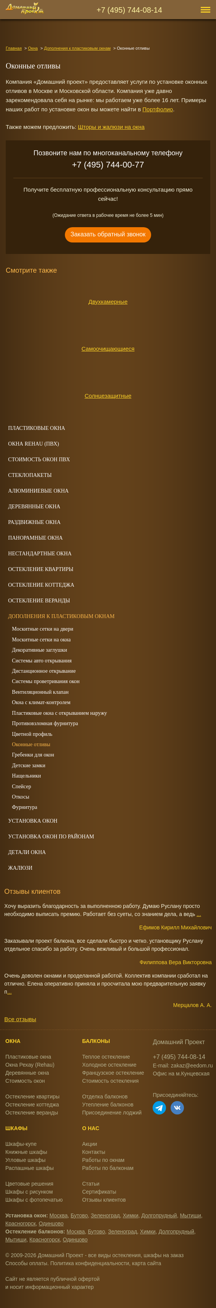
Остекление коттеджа (41, 585)
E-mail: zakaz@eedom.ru (183, 1065)
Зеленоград (105, 1215)
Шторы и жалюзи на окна (111, 127)
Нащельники (26, 776)
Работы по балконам (108, 1168)
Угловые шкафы (25, 1160)
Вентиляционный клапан (40, 692)
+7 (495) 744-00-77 (108, 164)
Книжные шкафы (26, 1152)
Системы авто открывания (41, 661)
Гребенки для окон (33, 755)
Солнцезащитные (108, 395)
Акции (89, 1144)
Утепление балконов (107, 1104)
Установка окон (32, 821)
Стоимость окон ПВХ (39, 459)
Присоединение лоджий (112, 1113)
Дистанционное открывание (44, 671)
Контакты (93, 1152)
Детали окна (27, 852)
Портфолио (157, 109)
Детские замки (28, 765)
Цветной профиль (32, 734)
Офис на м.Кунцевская (181, 1073)
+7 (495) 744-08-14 (129, 10)
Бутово (79, 1215)
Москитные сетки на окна (41, 640)
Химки (131, 1215)
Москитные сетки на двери (42, 629)
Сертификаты (99, 1192)
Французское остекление (113, 1073)
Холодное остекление (109, 1065)
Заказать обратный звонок (108, 234)
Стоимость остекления (110, 1081)
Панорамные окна (35, 538)
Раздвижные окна (34, 522)
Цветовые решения (29, 1184)
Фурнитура (24, 807)
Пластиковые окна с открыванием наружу (59, 713)
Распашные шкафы (29, 1168)
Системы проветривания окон (45, 681)
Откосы (20, 797)
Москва (59, 1215)
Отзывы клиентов (104, 1200)
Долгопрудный (159, 1215)
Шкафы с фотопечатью (34, 1200)
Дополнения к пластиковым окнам (77, 48)
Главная (14, 48)
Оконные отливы (31, 744)
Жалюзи (20, 868)
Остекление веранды (39, 601)
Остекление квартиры (40, 569)
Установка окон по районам (51, 836)
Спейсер (21, 786)
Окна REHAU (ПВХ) (33, 444)
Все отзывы (20, 1019)
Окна (33, 48)
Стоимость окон (25, 1081)
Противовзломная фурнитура (45, 723)
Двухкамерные (108, 301)
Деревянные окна (34, 506)
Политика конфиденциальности (89, 1263)
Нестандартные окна (39, 553)
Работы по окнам (103, 1160)
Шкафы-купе (21, 1144)
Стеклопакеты (30, 475)
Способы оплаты (26, 1263)
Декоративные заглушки (39, 650)
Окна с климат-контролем (41, 702)
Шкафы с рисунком (29, 1192)
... (199, 914)
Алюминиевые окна (38, 491)
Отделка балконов (104, 1096)
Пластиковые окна (36, 428)
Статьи (90, 1184)
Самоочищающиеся (108, 348)
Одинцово (51, 1223)
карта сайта (146, 1263)
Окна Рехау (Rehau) (30, 1065)
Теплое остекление (106, 1057)
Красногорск (20, 1223)
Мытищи (190, 1215)
